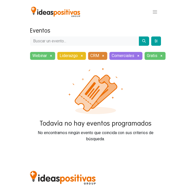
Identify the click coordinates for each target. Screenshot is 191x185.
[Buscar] (144, 41)
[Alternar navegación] (155, 12)
